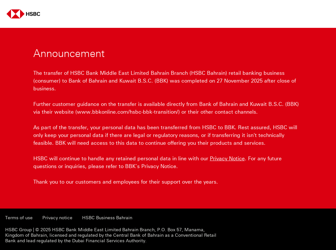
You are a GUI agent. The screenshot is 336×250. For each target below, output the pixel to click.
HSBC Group (18, 230)
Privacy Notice (227, 158)
